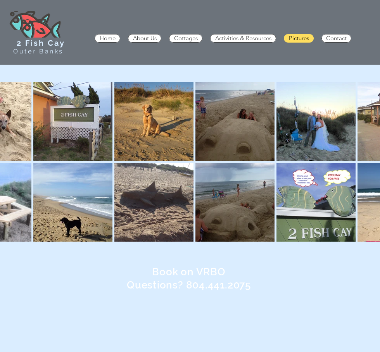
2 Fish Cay (41, 43)
